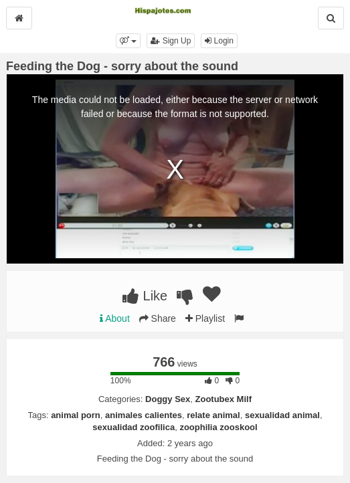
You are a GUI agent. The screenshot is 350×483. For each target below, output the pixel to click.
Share (157, 318)
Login (219, 40)
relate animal (213, 415)
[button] (128, 40)
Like (144, 295)
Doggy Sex (167, 399)
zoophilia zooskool (218, 427)
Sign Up (171, 40)
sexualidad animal (282, 415)
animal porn (75, 415)
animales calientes (143, 415)
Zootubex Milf (223, 399)
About (115, 318)
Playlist (205, 318)
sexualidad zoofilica (133, 427)
